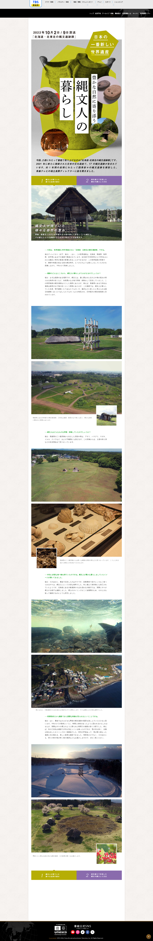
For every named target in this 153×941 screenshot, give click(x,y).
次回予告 (98, 13)
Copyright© (52, 938)
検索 (49, 5)
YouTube (73, 932)
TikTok (83, 932)
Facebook (88, 932)
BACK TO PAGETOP (148, 936)
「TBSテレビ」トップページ (35, 2)
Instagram (78, 932)
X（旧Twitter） (92, 932)
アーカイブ (105, 13)
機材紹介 (118, 13)
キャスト (136, 13)
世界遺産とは (126, 13)
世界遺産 (12, 13)
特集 (111, 13)
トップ (91, 13)
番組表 (35, 5)
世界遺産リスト (145, 13)
